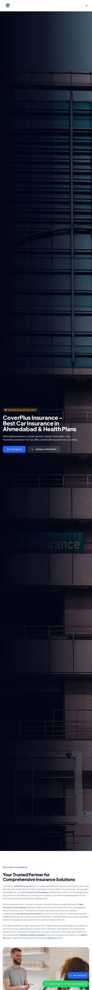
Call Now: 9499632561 (43, 449)
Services (52, 938)
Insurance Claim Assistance (33, 935)
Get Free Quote (14, 449)
